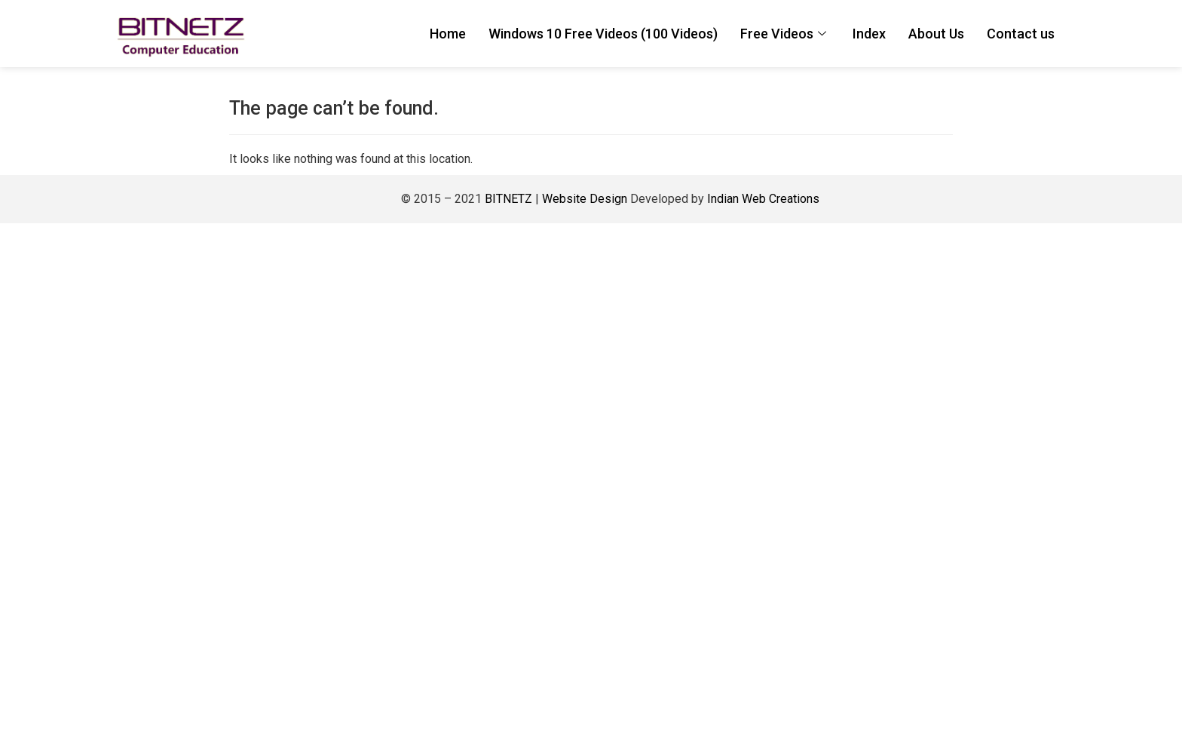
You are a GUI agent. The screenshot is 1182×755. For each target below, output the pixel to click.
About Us (936, 33)
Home (448, 33)
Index (869, 33)
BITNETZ (508, 199)
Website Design (583, 199)
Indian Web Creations (763, 199)
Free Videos (785, 33)
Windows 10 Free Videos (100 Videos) (603, 33)
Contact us (1021, 33)
